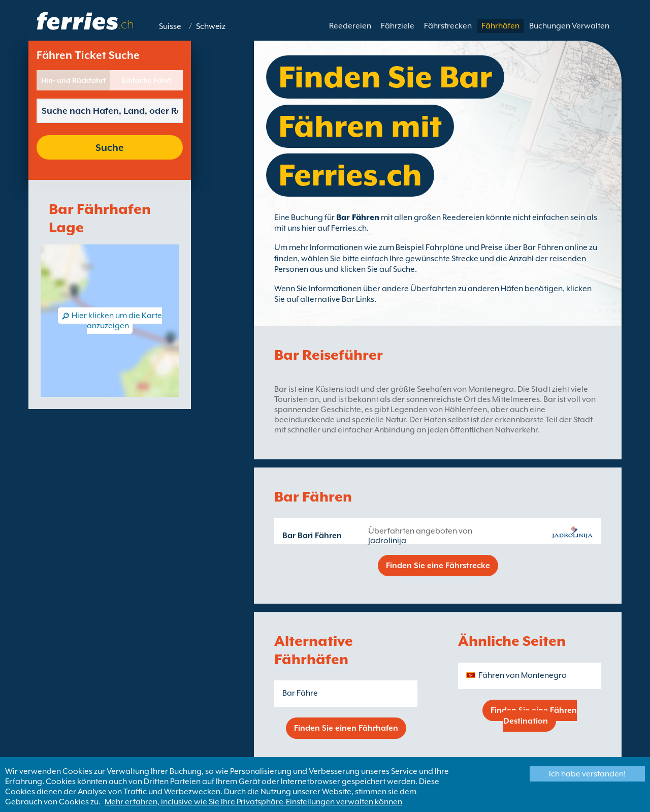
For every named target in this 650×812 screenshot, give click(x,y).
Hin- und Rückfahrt (73, 80)
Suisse (170, 26)
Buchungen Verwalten (569, 25)
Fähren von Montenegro (522, 675)
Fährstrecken (448, 25)
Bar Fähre (300, 693)
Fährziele (397, 25)
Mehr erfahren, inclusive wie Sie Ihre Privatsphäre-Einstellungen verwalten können (253, 801)
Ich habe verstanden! (587, 773)
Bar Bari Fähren (312, 535)
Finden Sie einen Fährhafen (346, 728)
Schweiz (210, 26)
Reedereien (350, 25)
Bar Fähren (357, 217)
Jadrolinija (387, 540)
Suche (109, 147)
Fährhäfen (500, 25)
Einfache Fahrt (146, 80)
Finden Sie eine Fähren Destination (534, 716)
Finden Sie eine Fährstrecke (438, 565)
